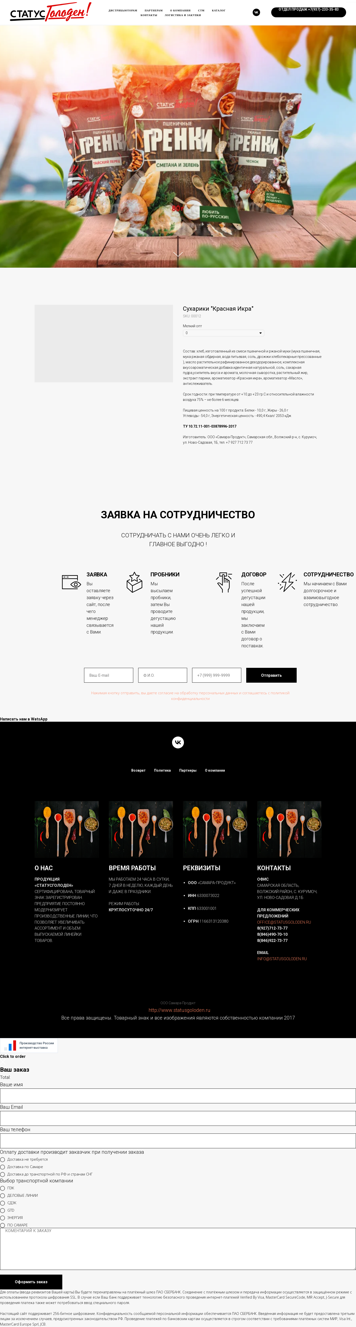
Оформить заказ (31, 1282)
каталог (219, 10)
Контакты (149, 15)
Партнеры (188, 770)
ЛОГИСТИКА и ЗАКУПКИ (183, 15)
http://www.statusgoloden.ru (179, 1010)
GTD (7, 1210)
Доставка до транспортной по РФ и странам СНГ (46, 1174)
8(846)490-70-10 (272, 934)
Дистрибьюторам (123, 10)
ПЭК (7, 1188)
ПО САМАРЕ (14, 1225)
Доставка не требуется (24, 1159)
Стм (201, 10)
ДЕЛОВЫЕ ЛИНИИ (19, 1195)
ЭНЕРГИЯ (11, 1218)
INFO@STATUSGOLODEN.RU (282, 959)
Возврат (138, 770)
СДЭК (8, 1203)
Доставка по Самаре (21, 1167)
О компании (180, 10)
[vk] (256, 12)
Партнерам (154, 10)
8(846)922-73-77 (272, 940)
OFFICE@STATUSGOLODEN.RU (284, 922)
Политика (162, 770)
